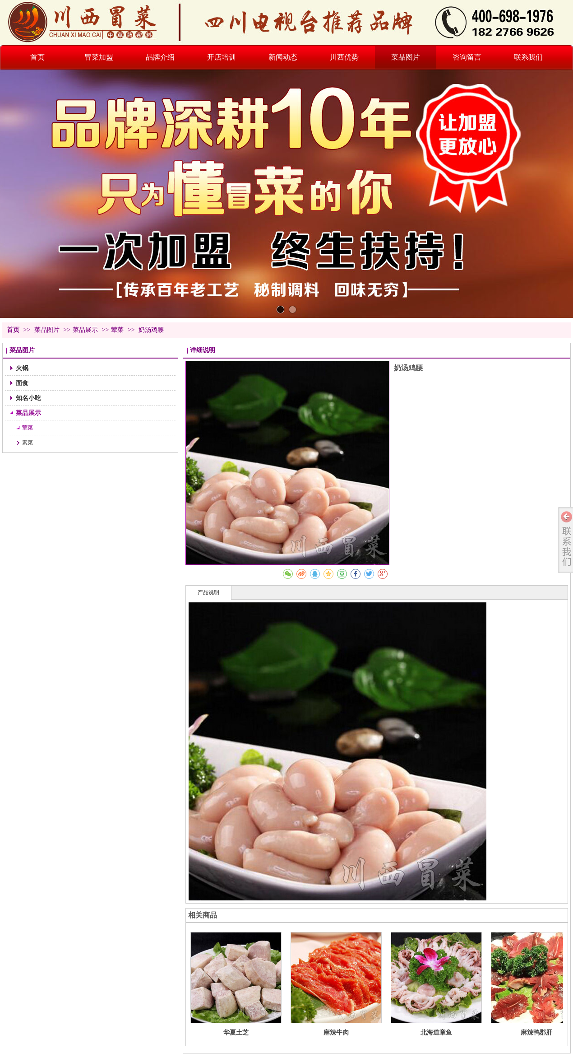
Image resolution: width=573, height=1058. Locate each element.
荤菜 (117, 329)
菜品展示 (85, 329)
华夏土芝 (236, 1032)
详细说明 (202, 350)
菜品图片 (47, 329)
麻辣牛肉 (336, 1032)
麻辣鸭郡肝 (536, 1032)
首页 (13, 329)
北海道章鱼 (436, 1032)
